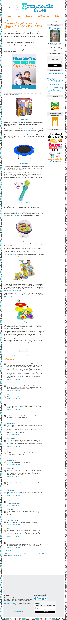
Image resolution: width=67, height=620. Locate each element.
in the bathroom (15, 215)
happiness (60, 81)
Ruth (8, 528)
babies (59, 73)
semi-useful (25, 355)
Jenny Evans (10, 423)
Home (9, 16)
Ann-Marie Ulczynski (12, 403)
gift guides (13, 355)
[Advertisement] (24, 565)
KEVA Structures (24, 119)
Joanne (9, 509)
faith (51, 80)
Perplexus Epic (14, 254)
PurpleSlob (9, 468)
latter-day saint (54, 83)
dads (56, 78)
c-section (61, 75)
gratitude (49, 81)
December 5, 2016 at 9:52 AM (13, 524)
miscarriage (60, 85)
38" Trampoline (24, 163)
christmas (9, 355)
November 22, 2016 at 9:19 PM (13, 434)
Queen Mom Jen (10, 450)
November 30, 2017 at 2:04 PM (13, 547)
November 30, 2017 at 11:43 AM (14, 536)
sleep (57, 91)
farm (16, 290)
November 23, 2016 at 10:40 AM (14, 486)
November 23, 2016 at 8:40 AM (13, 464)
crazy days (51, 79)
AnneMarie (9, 362)
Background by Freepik (18, 611)
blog (57, 75)
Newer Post (7, 553)
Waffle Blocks (24, 281)
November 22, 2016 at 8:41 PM (13, 409)
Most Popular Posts (43, 16)
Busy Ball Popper (24, 322)
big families (52, 75)
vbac (58, 93)
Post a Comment (9, 550)
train (18, 290)
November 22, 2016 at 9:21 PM (13, 446)
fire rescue (8, 290)
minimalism (54, 85)
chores (48, 77)
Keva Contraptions (28, 130)
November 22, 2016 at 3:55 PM (13, 390)
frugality (53, 80)
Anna (8, 481)
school (58, 90)
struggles (49, 93)
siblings (53, 91)
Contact (57, 16)
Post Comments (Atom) (15, 555)
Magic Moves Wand (24, 203)
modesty (48, 87)
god (62, 80)
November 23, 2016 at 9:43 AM (13, 476)
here (18, 94)
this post (10, 296)
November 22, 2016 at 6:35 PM (13, 398)
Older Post (41, 553)
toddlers (55, 93)
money (52, 87)
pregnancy (53, 90)
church (56, 77)
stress (61, 91)
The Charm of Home (11, 520)
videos (61, 93)
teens (53, 93)
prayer (48, 90)
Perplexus (24, 241)
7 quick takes (52, 73)
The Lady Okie (10, 490)
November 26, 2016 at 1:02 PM (13, 505)
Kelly (8, 394)
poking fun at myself (56, 89)
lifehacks (61, 83)
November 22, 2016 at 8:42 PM (13, 419)
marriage (52, 84)
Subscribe (29, 16)
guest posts (54, 81)
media (55, 84)
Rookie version (10, 256)
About (18, 16)
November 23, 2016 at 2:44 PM (13, 495)
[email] (55, 62)
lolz (48, 84)
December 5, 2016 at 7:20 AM (13, 516)
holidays (17, 355)
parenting (21, 355)
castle (13, 290)
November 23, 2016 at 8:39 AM (13, 456)
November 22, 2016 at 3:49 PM (13, 379)
